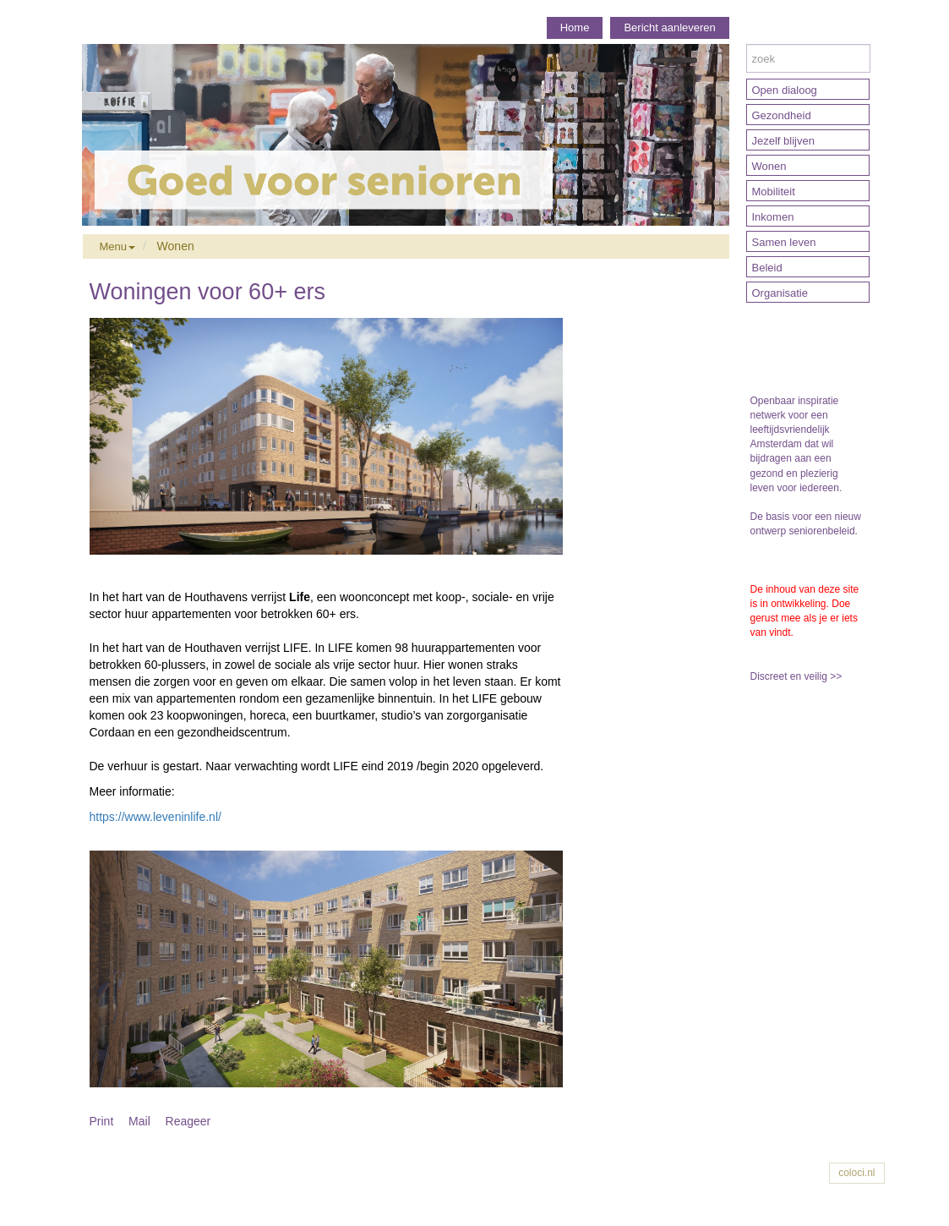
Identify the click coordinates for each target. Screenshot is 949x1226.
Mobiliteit (773, 191)
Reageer (188, 1121)
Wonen (175, 246)
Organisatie (780, 293)
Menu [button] (118, 246)
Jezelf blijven (783, 140)
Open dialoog (784, 90)
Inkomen (773, 217)
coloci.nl (856, 1173)
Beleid (767, 267)
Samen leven (784, 242)
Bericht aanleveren (669, 27)
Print (102, 1121)
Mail (139, 1121)
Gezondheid (781, 115)
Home (575, 27)
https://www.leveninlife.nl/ (155, 817)
